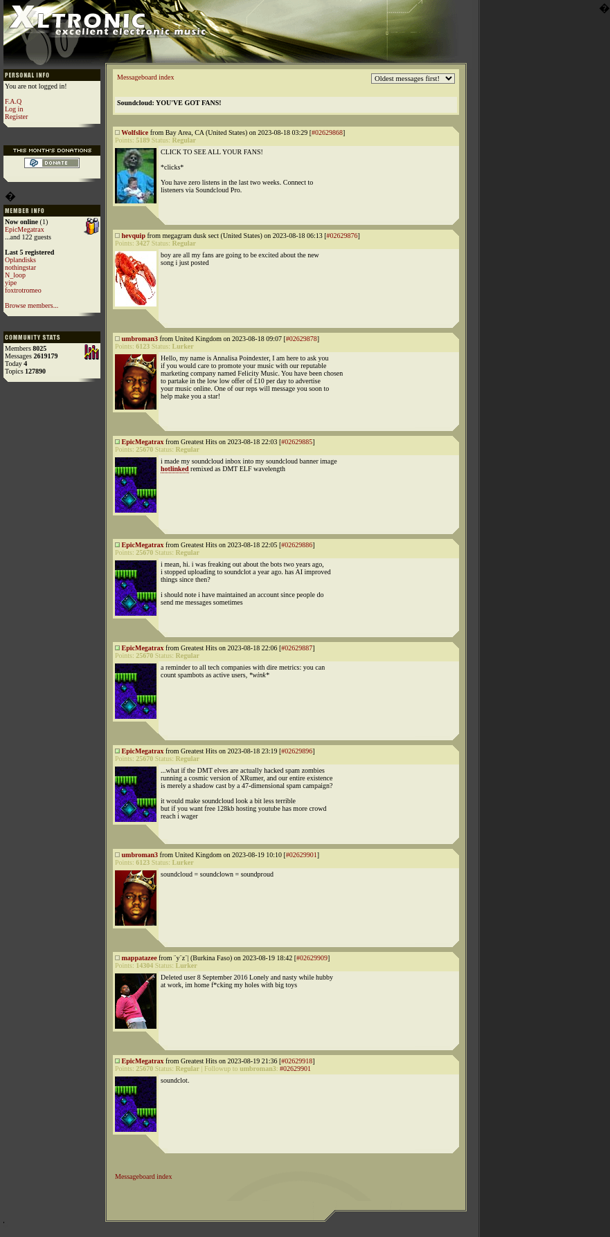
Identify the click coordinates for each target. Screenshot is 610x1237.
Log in (14, 109)
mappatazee (139, 958)
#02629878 (301, 338)
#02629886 (296, 545)
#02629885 (296, 442)
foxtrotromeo (23, 290)
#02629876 (342, 235)
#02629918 (296, 1061)
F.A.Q (13, 101)
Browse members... (31, 305)
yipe (11, 282)
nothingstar (20, 267)
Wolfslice (134, 132)
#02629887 (296, 648)
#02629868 (327, 132)
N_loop (15, 275)
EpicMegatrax (24, 229)
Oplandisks (20, 260)
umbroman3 (140, 338)
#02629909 (312, 958)
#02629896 (296, 751)
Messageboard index (145, 77)
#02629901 (301, 855)
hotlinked (175, 469)
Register (16, 116)
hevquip (133, 235)
